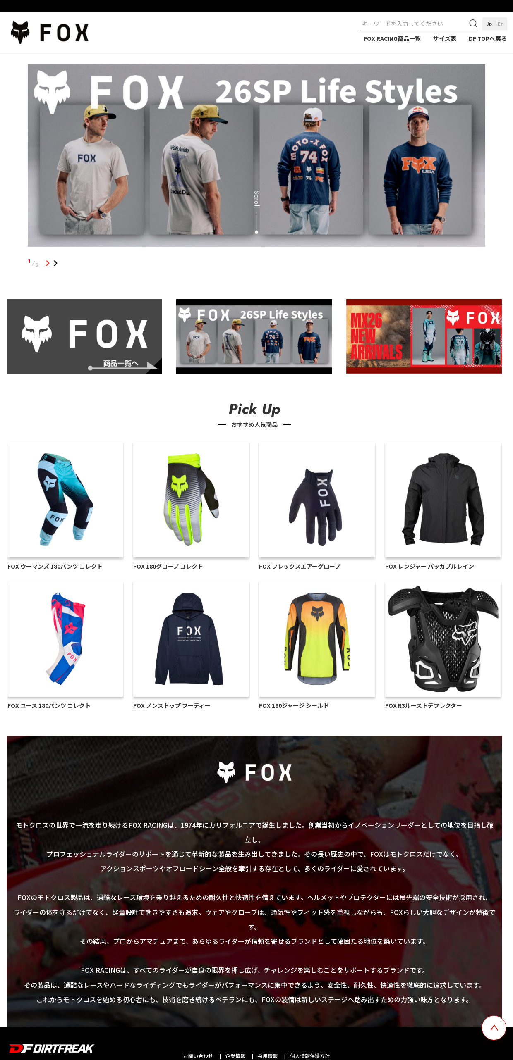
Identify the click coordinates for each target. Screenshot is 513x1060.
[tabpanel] (256, 157)
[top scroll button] (494, 1027)
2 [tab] (55, 263)
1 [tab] (47, 263)
